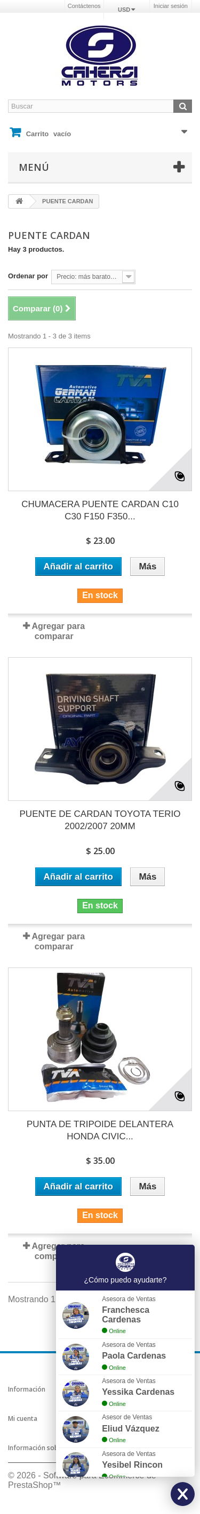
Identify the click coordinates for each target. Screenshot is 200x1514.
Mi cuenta (22, 1418)
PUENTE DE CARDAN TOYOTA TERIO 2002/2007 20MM (100, 820)
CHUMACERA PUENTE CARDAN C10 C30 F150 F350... (100, 510)
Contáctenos (84, 6)
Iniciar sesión (171, 6)
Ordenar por (28, 276)
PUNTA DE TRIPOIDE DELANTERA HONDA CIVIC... (100, 1130)
